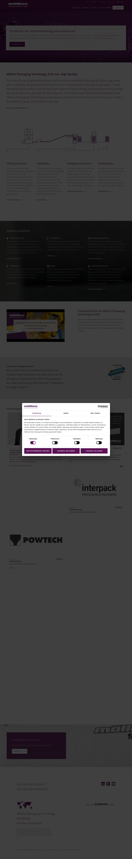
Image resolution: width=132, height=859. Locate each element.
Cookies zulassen (94, 451)
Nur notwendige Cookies (37, 451)
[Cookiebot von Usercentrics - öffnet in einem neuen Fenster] (99, 406)
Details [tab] (66, 413)
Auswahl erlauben (66, 451)
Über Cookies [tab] (95, 413)
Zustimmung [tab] (36, 413)
